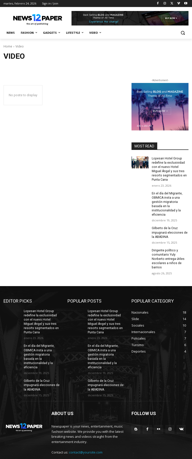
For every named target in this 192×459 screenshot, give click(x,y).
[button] (182, 33)
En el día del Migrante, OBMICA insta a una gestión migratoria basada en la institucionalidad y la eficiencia (170, 201)
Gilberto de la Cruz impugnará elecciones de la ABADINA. (169, 227)
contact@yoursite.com (85, 436)
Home (8, 46)
